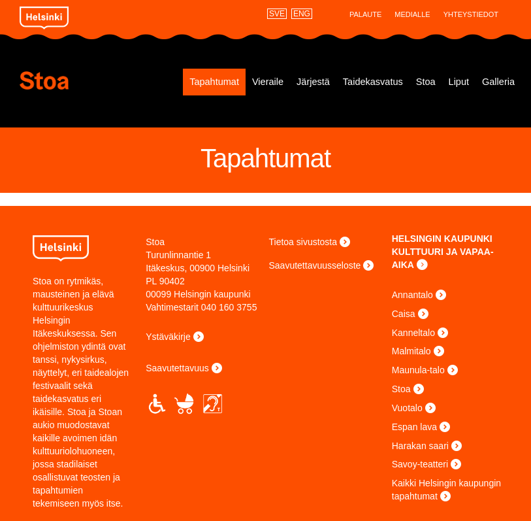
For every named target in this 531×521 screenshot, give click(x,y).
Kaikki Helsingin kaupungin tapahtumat (446, 489)
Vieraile (267, 81)
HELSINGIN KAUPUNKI (442, 238)
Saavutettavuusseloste (315, 265)
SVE (277, 13)
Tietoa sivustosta (303, 242)
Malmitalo (411, 351)
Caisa (403, 314)
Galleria (498, 81)
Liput (459, 81)
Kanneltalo (413, 333)
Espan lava (414, 427)
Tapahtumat (214, 81)
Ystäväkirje (168, 336)
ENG (301, 13)
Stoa (82, 80)
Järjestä (313, 81)
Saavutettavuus (177, 368)
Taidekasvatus (373, 81)
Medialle (412, 14)
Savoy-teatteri (420, 464)
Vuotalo (407, 408)
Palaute (365, 14)
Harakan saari (420, 446)
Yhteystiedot (470, 14)
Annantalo (412, 295)
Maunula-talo (418, 370)
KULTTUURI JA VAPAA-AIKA (443, 258)
